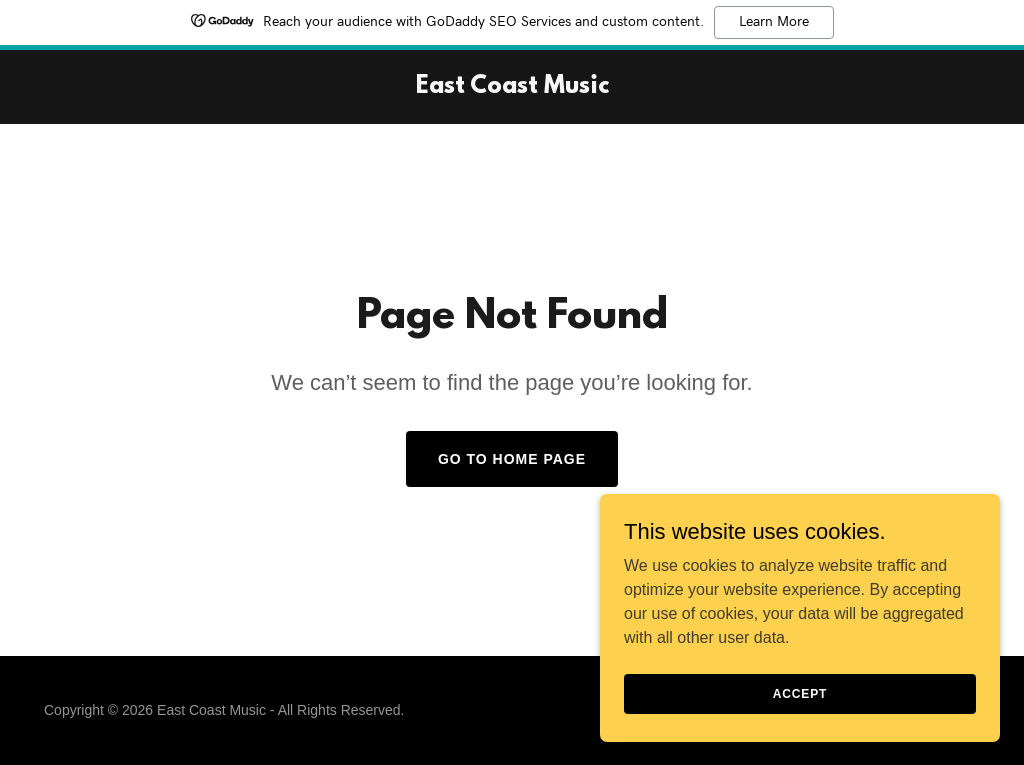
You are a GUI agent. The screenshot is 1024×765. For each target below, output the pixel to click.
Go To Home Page (512, 459)
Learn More (774, 22)
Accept (800, 693)
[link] (512, 87)
